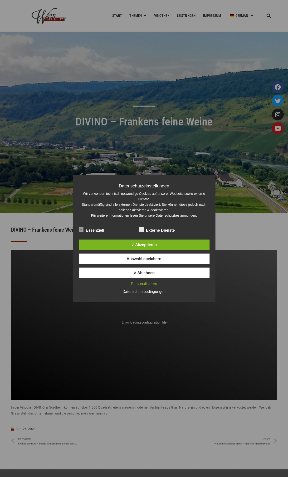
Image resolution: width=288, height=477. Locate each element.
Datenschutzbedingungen (144, 292)
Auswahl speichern (144, 259)
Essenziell (91, 229)
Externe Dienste (157, 229)
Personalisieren (144, 284)
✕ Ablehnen (144, 273)
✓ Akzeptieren (144, 245)
